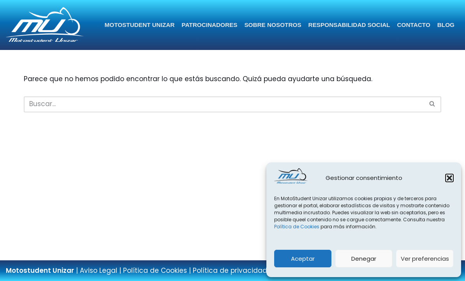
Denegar (363, 258)
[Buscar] (224, 104)
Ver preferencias (425, 258)
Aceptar (303, 258)
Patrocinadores (209, 24)
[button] (449, 178)
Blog (445, 24)
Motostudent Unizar (139, 24)
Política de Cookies (296, 226)
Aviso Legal (98, 270)
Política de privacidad (230, 270)
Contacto (413, 24)
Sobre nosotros (272, 24)
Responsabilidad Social (349, 24)
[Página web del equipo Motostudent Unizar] (45, 25)
